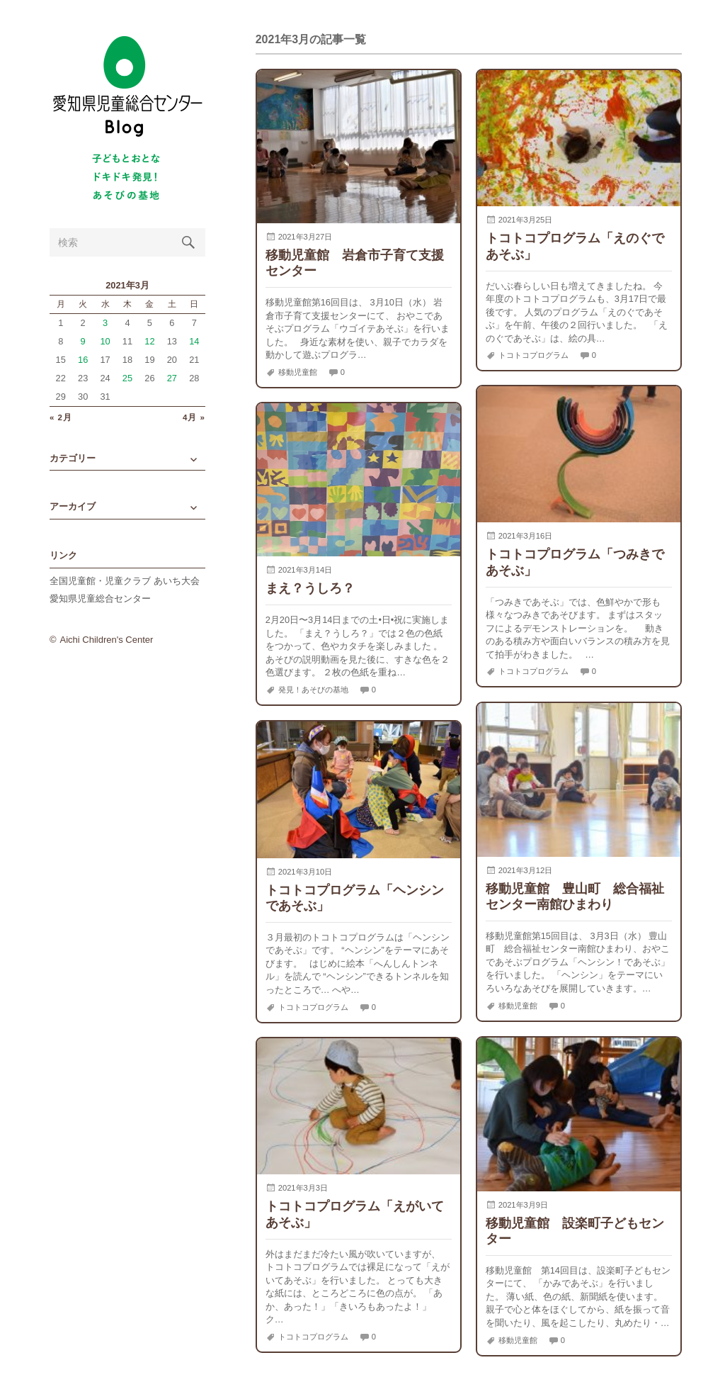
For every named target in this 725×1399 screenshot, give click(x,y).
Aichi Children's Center (107, 639)
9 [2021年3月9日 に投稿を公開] (83, 341)
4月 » (194, 418)
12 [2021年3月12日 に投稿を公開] (149, 341)
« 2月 (61, 418)
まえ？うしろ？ (310, 587)
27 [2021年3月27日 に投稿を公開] (172, 378)
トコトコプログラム (533, 355)
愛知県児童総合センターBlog (127, 86)
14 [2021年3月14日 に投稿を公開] (194, 341)
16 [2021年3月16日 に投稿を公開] (83, 359)
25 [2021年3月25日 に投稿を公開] (127, 378)
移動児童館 (297, 372)
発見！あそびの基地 (313, 689)
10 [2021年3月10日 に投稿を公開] (105, 341)
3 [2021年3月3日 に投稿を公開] (105, 323)
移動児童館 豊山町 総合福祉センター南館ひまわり (575, 896)
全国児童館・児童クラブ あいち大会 (125, 580)
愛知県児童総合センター (100, 598)
